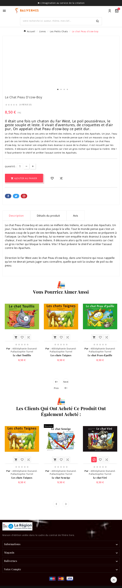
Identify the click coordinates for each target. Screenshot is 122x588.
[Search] (97, 21)
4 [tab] (67, 89)
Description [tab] (16, 215)
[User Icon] (110, 11)
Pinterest (24, 196)
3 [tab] (64, 89)
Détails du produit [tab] (48, 215)
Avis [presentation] (75, 215)
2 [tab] (61, 89)
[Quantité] (20, 166)
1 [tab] (57, 89)
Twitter (16, 196)
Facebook (8, 196)
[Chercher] (57, 20)
